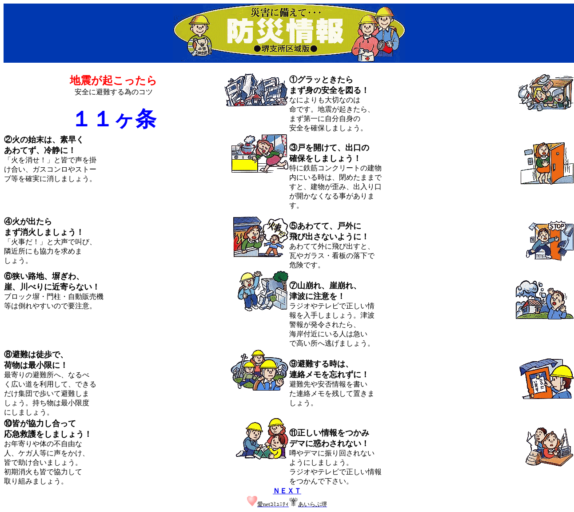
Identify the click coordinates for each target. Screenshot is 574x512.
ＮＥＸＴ (287, 491)
